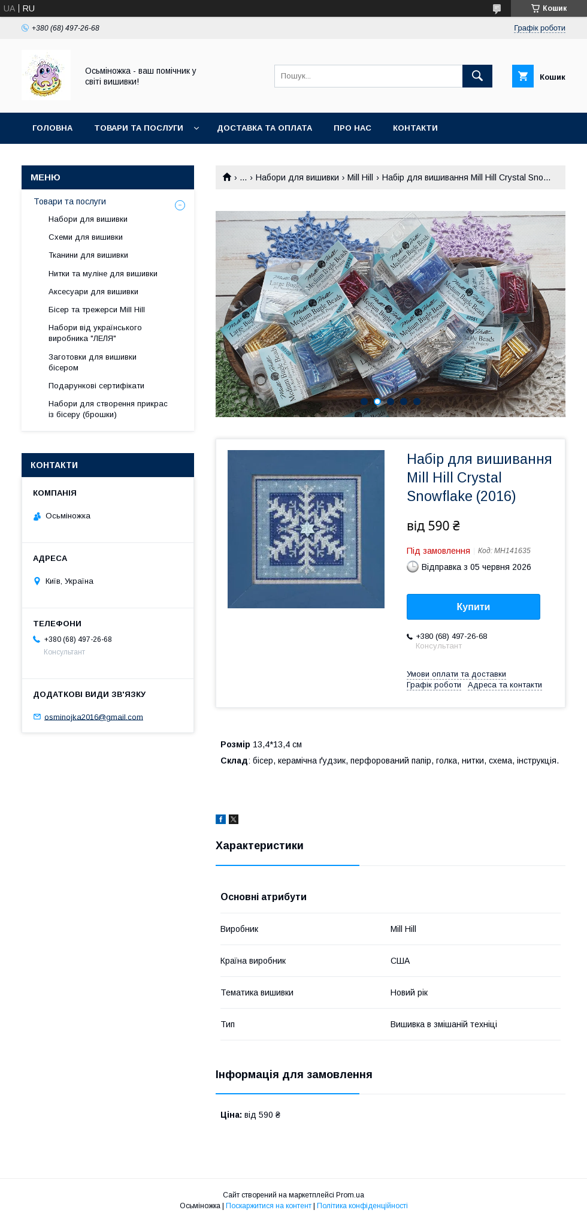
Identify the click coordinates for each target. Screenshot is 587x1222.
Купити (474, 607)
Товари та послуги (138, 127)
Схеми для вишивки (86, 237)
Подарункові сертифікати (96, 385)
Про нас (352, 127)
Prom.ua (350, 1195)
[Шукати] (477, 76)
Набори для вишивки (297, 177)
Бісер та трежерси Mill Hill (97, 309)
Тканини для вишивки (88, 255)
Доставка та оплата (264, 127)
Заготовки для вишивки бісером (93, 362)
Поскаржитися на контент (268, 1206)
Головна (52, 127)
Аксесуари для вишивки (93, 291)
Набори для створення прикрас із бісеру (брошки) (108, 409)
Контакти (415, 127)
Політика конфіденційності (362, 1206)
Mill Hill (360, 177)
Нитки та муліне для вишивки (103, 273)
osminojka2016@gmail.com (93, 716)
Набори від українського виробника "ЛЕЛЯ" (95, 333)
